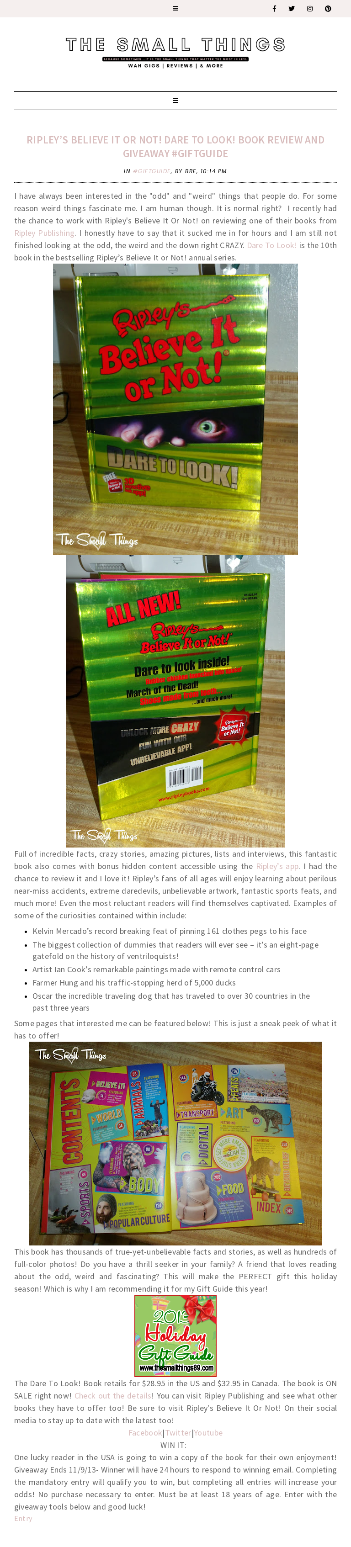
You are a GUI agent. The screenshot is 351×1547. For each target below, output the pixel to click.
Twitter (178, 1432)
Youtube (208, 1432)
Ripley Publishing (44, 233)
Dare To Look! (272, 245)
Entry (23, 1518)
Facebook (145, 1432)
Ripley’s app (277, 866)
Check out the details (112, 1395)
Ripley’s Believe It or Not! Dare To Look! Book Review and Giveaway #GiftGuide (175, 146)
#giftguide (152, 171)
